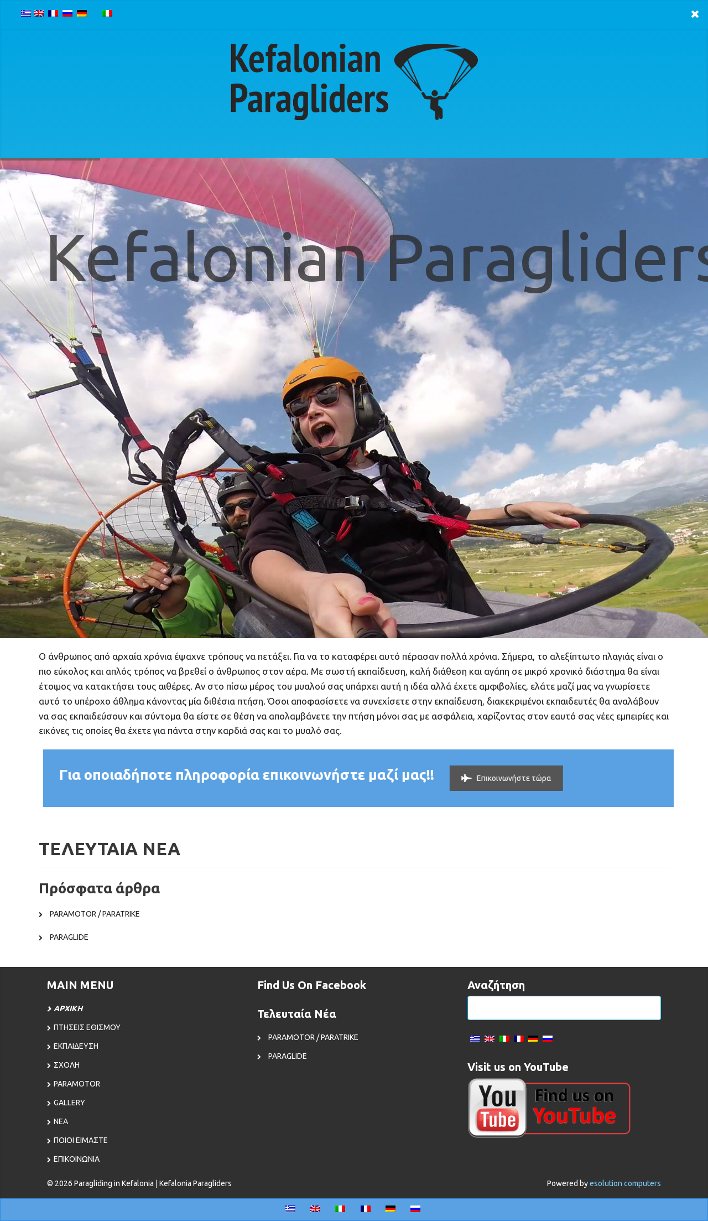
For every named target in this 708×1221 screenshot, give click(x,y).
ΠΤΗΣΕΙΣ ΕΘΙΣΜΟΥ (87, 1027)
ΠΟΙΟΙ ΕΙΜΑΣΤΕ (81, 1140)
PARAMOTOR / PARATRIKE (95, 913)
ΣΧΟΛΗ (67, 1064)
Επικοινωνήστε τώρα (500, 778)
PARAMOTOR (77, 1083)
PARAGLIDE (69, 937)
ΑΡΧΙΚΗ (68, 1008)
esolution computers (625, 1183)
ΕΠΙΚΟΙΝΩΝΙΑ (77, 1159)
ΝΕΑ (61, 1121)
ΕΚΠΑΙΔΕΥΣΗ (76, 1046)
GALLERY (69, 1102)
